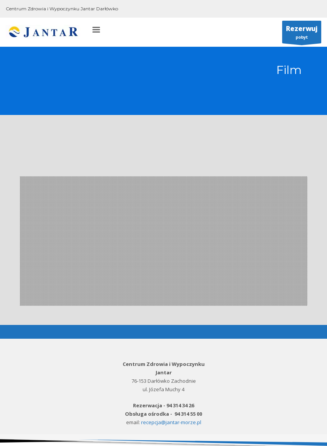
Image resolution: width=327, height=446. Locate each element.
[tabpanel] (163, 241)
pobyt (301, 33)
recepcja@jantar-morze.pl (171, 422)
